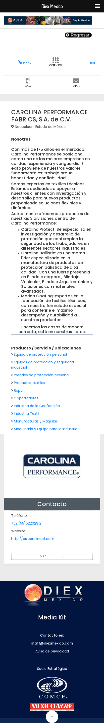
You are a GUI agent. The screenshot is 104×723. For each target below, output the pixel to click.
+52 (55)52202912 (26, 523)
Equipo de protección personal (40, 354)
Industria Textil (26, 413)
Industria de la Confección (37, 405)
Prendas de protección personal (41, 375)
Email (76, 84)
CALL (28, 84)
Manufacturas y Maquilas (36, 421)
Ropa (18, 390)
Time (92, 62)
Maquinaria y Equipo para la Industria (45, 428)
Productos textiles (29, 382)
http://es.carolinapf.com (32, 538)
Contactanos (52, 556)
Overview (55, 63)
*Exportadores (26, 398)
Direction (24, 62)
